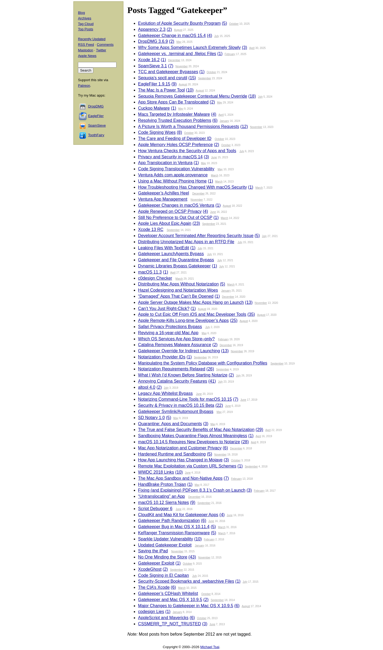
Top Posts (85, 29)
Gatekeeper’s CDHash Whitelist (168, 593)
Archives (84, 18)
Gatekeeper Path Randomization (169, 520)
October (234, 23)
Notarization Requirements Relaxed (171, 369)
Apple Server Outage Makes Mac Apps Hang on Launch (191, 302)
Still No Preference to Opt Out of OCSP (175, 217)
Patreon (84, 86)
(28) (245, 442)
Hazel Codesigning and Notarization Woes (178, 290)
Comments (105, 45)
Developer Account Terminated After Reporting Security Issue (195, 235)
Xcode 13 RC (150, 229)
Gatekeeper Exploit (156, 563)
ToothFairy (96, 135)
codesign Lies (151, 611)
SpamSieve (97, 125)
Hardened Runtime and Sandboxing (172, 454)
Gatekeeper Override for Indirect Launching (179, 351)
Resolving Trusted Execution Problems (174, 120)
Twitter (101, 50)
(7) (170, 66)
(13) (248, 302)
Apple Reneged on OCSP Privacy (170, 211)
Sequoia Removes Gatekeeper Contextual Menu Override (192, 96)
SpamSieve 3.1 (152, 66)
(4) (209, 35)
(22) (219, 405)
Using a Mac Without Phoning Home (172, 181)
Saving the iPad (153, 551)
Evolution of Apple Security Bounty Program (179, 23)
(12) (244, 126)
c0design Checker (155, 278)
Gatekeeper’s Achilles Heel (163, 193)
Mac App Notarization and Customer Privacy (180, 448)
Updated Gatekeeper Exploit (165, 545)
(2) (169, 29)
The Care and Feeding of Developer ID (174, 138)
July (216, 36)
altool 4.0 (146, 387)
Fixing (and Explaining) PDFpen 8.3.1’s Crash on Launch (191, 490)
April (252, 48)
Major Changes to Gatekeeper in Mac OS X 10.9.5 (185, 605)
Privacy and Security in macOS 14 (170, 157)
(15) (192, 78)
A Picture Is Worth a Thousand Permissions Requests (188, 126)
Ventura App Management (162, 199)
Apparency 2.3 (151, 29)
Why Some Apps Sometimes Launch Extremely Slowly (189, 47)
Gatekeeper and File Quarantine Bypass (176, 260)
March (214, 175)
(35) (251, 314)
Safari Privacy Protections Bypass (170, 326)
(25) (233, 320)
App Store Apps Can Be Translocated (173, 102)
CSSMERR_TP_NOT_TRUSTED (169, 624)
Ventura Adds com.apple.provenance (173, 175)
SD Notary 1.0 (151, 417)
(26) (210, 369)
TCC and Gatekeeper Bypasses (168, 71)
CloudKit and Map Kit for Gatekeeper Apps (178, 514)
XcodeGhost (149, 569)
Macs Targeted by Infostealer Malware (174, 114)
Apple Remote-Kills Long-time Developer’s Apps (183, 320)
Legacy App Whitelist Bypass (165, 393)
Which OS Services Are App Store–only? (176, 339)
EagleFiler (96, 116)
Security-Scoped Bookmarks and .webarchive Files (186, 581)
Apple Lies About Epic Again (164, 223)
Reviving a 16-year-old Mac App (168, 332)
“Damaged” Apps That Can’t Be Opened (175, 296)
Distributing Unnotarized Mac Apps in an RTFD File (186, 241)
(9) (174, 84)
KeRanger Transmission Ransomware (174, 533)
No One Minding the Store (162, 557)
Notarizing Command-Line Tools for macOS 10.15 (185, 399)
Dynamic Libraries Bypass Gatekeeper (174, 266)
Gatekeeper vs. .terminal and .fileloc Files (177, 53)
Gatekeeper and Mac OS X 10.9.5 (170, 599)
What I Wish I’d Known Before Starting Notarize (182, 375)
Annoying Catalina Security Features (172, 381)
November (182, 66)
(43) (192, 557)
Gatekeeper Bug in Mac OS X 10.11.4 (174, 526)
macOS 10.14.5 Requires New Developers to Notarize (189, 442)
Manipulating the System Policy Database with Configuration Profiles (202, 363)
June (214, 157)
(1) (220, 53)
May (178, 41)
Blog (81, 13)
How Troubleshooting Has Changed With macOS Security (192, 187)
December (174, 60)
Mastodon (85, 50)
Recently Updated (91, 39)
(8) (179, 132)
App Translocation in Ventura (165, 162)
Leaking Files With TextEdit (163, 248)
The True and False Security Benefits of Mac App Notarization (196, 429)
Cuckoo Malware (154, 108)
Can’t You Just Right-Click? (163, 308)
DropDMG (96, 106)
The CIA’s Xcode (154, 587)
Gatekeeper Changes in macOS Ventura (176, 205)
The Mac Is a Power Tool (161, 90)
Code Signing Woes (157, 132)
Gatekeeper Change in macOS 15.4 (172, 35)
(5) (224, 23)
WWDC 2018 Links (156, 472)
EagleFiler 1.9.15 (154, 84)
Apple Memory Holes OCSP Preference (175, 144)
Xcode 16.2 (149, 59)
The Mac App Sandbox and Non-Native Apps (180, 478)
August (178, 29)
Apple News (87, 56)
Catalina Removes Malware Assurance (174, 344)
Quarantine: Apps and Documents (170, 423)
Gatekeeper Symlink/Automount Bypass (175, 411)
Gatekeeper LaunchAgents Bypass (171, 253)
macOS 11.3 (150, 272)
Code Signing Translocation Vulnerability (176, 169)
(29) (259, 429)
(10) (189, 90)
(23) (196, 223)
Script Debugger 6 (155, 508)
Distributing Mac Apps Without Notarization (178, 284)
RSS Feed (86, 45)
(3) (244, 47)
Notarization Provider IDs (161, 357)
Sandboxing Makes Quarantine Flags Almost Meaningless (192, 435)
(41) (212, 381)
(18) (252, 96)
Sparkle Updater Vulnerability (165, 539)
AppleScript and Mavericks (163, 617)
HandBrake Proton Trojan (162, 484)
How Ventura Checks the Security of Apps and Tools (187, 150)
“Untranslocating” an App (161, 496)
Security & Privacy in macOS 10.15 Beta (176, 405)
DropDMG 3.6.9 (153, 41)
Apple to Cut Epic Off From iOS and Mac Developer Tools (192, 314)
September (204, 78)
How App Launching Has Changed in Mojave (180, 460)
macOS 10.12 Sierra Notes (163, 502)
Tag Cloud (86, 24)
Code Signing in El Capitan (163, 575)
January (224, 120)
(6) (215, 120)
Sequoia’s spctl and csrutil (162, 78)
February (230, 54)
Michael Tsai (209, 647)
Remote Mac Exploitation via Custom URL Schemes (187, 466)
